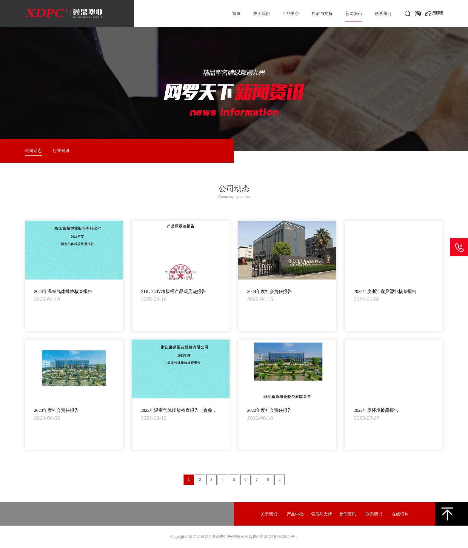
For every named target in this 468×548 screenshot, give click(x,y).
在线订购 (400, 514)
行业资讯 (61, 150)
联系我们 (383, 13)
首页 (236, 13)
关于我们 (261, 13)
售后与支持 (322, 13)
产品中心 (290, 13)
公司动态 (33, 150)
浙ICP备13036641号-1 (281, 537)
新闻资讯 (353, 13)
